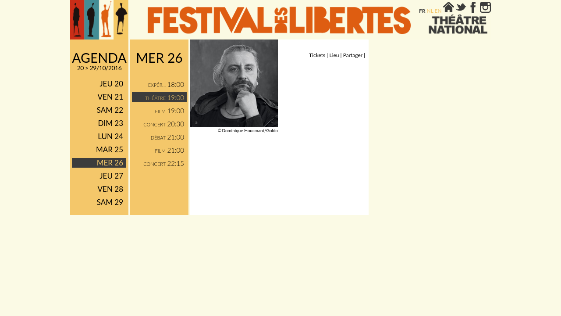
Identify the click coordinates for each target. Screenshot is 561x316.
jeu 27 (111, 175)
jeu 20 (111, 83)
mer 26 (110, 162)
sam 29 (110, 202)
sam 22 (110, 110)
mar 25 (109, 149)
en (438, 10)
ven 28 (110, 189)
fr (422, 10)
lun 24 (110, 136)
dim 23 (110, 123)
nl (430, 10)
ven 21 (110, 96)
